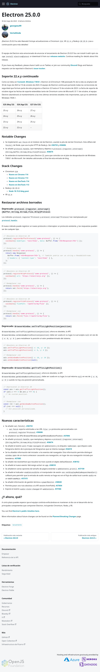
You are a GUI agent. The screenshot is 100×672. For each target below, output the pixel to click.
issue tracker (39, 68)
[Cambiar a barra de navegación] (3, 4)
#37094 (67, 436)
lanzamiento (17, 525)
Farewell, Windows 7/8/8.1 (28, 82)
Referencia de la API (10, 557)
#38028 (58, 482)
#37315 (24, 478)
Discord (74, 65)
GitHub (6, 637)
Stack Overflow (9, 624)
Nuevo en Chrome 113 (18, 178)
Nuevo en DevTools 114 (19, 181)
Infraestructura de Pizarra (13, 644)
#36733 (55, 145)
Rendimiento (7, 570)
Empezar (5, 554)
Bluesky (6, 614)
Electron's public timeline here (25, 511)
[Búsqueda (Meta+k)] (88, 4)
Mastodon (7, 621)
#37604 (59, 485)
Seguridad (6, 574)
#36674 (50, 152)
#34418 (69, 449)
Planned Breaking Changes (64, 516)
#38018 (52, 465)
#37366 (58, 489)
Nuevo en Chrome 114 (18, 174)
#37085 (18, 458)
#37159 (81, 469)
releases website (57, 56)
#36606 (63, 145)
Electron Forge (8, 586)
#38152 (76, 462)
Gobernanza (7, 603)
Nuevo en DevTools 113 (19, 185)
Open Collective (9, 641)
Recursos (5, 606)
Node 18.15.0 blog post (19, 191)
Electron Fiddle (8, 590)
